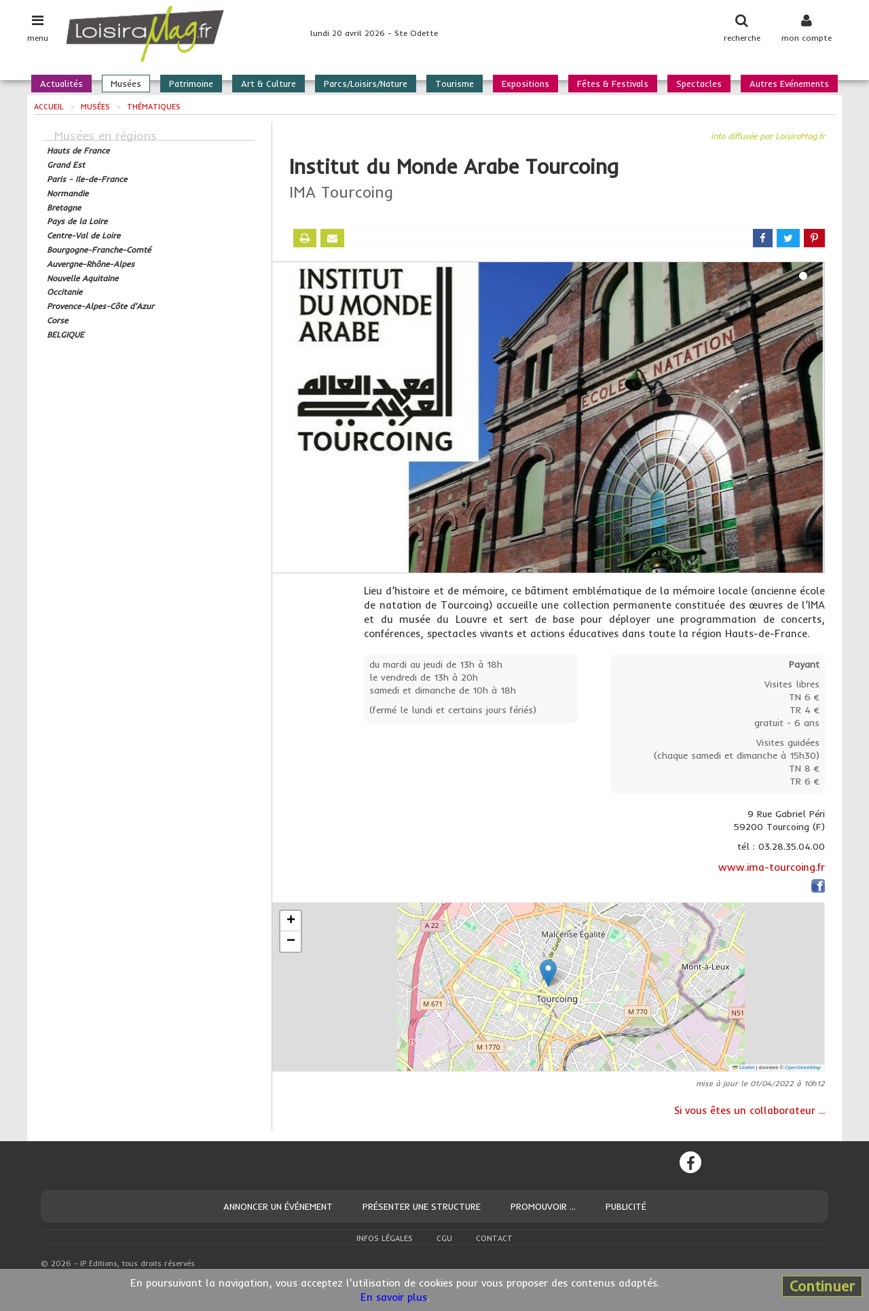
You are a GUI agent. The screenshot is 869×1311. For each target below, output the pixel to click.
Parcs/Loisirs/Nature (365, 83)
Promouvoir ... (543, 1206)
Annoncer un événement (278, 1206)
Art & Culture (268, 83)
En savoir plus (393, 1297)
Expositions (525, 83)
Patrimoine (191, 83)
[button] (548, 973)
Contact (494, 1238)
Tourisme (454, 83)
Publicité (626, 1206)
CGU (444, 1238)
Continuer (822, 1286)
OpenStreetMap (803, 1067)
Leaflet (743, 1067)
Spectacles (699, 83)
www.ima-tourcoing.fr (771, 867)
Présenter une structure (422, 1206)
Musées (126, 83)
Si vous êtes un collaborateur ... (749, 1110)
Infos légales (384, 1238)
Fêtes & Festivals (612, 83)
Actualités (61, 83)
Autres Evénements (789, 83)
